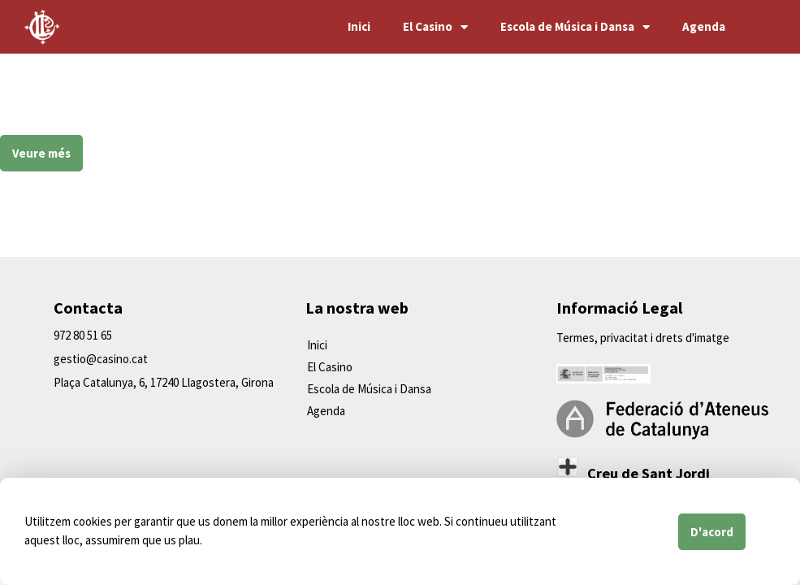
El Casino (435, 27)
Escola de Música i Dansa (575, 27)
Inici (359, 26)
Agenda (703, 26)
